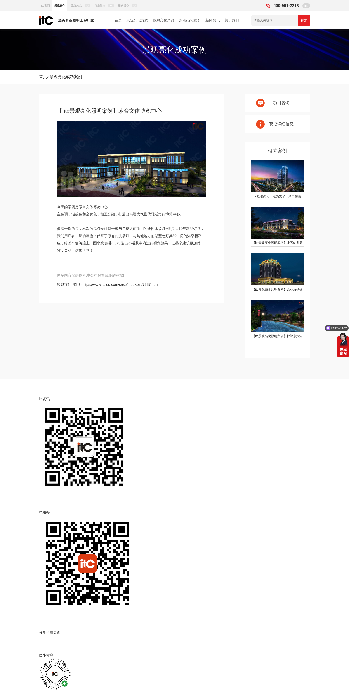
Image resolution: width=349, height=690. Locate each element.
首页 (118, 20)
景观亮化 (59, 5)
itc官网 (45, 5)
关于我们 (231, 20)
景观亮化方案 (137, 20)
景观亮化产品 (163, 20)
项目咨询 (281, 102)
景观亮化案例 (190, 20)
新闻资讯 (212, 20)
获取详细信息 (281, 124)
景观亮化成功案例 (66, 76)
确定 (304, 20)
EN (306, 5)
